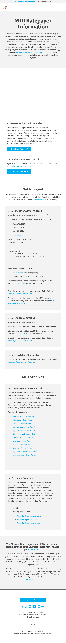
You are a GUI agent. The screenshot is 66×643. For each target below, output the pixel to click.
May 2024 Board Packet (22, 423)
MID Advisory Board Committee (29, 52)
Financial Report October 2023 (29, 523)
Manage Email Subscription (33, 600)
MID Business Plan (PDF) (18, 149)
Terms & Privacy (37, 631)
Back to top (33, 624)
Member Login (27, 631)
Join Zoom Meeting (16, 235)
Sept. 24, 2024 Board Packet (24, 430)
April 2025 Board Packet (22, 441)
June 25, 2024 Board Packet (24, 427)
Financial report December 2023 (30, 519)
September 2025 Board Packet (25, 451)
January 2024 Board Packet (23, 416)
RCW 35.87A (34, 549)
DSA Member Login (44, 2)
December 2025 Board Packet (24, 455)
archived (22, 283)
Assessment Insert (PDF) (19, 171)
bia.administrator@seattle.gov (19, 166)
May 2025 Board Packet (22, 444)
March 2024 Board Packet (23, 420)
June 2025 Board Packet (22, 448)
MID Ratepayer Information (25, 2)
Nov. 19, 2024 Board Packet (24, 434)
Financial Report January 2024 (29, 516)
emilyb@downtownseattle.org (20, 294)
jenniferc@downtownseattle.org (21, 362)
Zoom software (38, 200)
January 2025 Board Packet (23, 437)
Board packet (18, 273)
